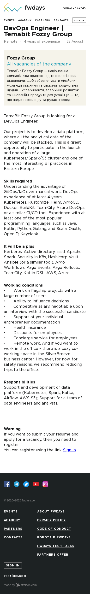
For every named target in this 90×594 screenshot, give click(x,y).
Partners (42, 20)
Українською (74, 9)
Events (9, 20)
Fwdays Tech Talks (55, 546)
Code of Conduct (54, 529)
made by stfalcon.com (20, 585)
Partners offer (52, 554)
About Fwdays (51, 511)
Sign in (79, 20)
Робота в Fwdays (54, 537)
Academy (25, 20)
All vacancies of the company (39, 64)
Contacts (61, 20)
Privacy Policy (51, 520)
